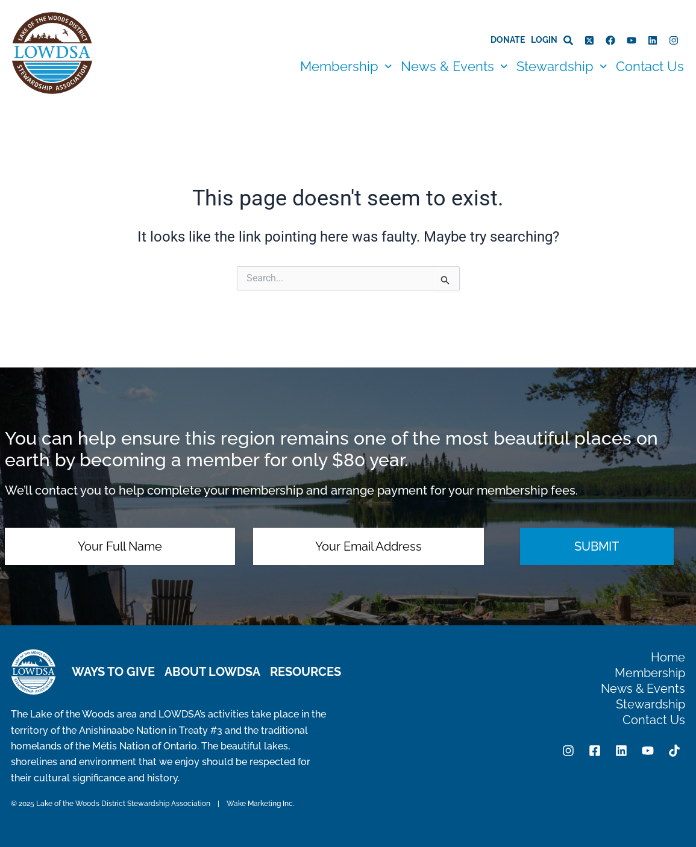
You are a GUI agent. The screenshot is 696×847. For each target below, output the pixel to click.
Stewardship (561, 66)
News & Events (454, 66)
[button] (346, 66)
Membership (346, 66)
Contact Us (650, 66)
